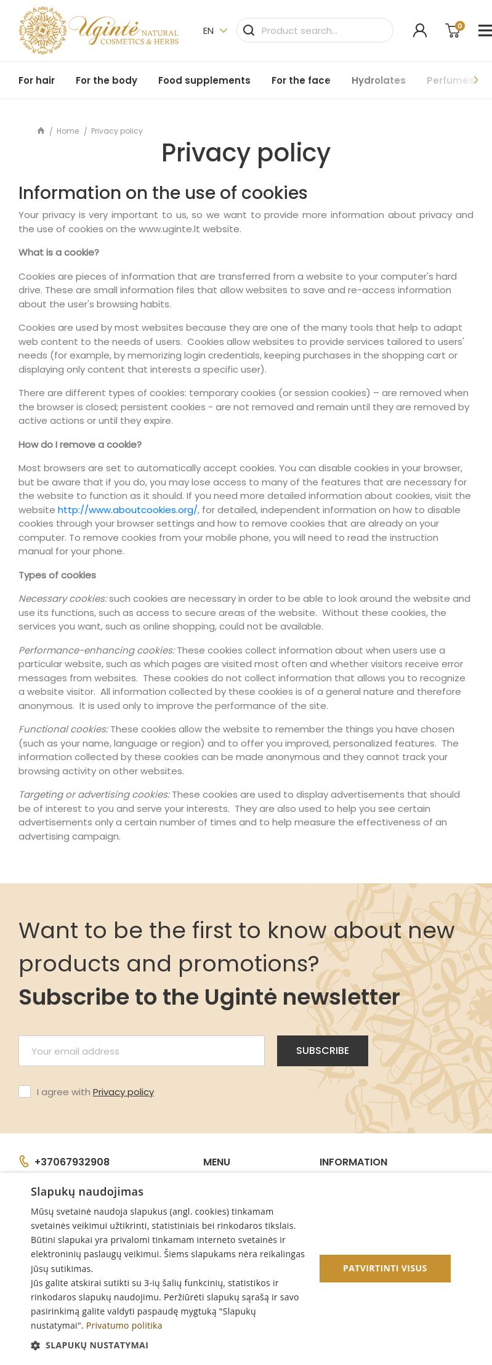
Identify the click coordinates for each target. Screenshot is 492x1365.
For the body (106, 80)
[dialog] (246, 1269)
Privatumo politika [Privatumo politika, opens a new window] (124, 1325)
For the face (301, 80)
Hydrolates (379, 80)
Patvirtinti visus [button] (385, 1268)
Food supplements (204, 80)
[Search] (314, 30)
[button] (169, 1345)
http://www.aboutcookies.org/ (128, 509)
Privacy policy (123, 1091)
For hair (36, 80)
